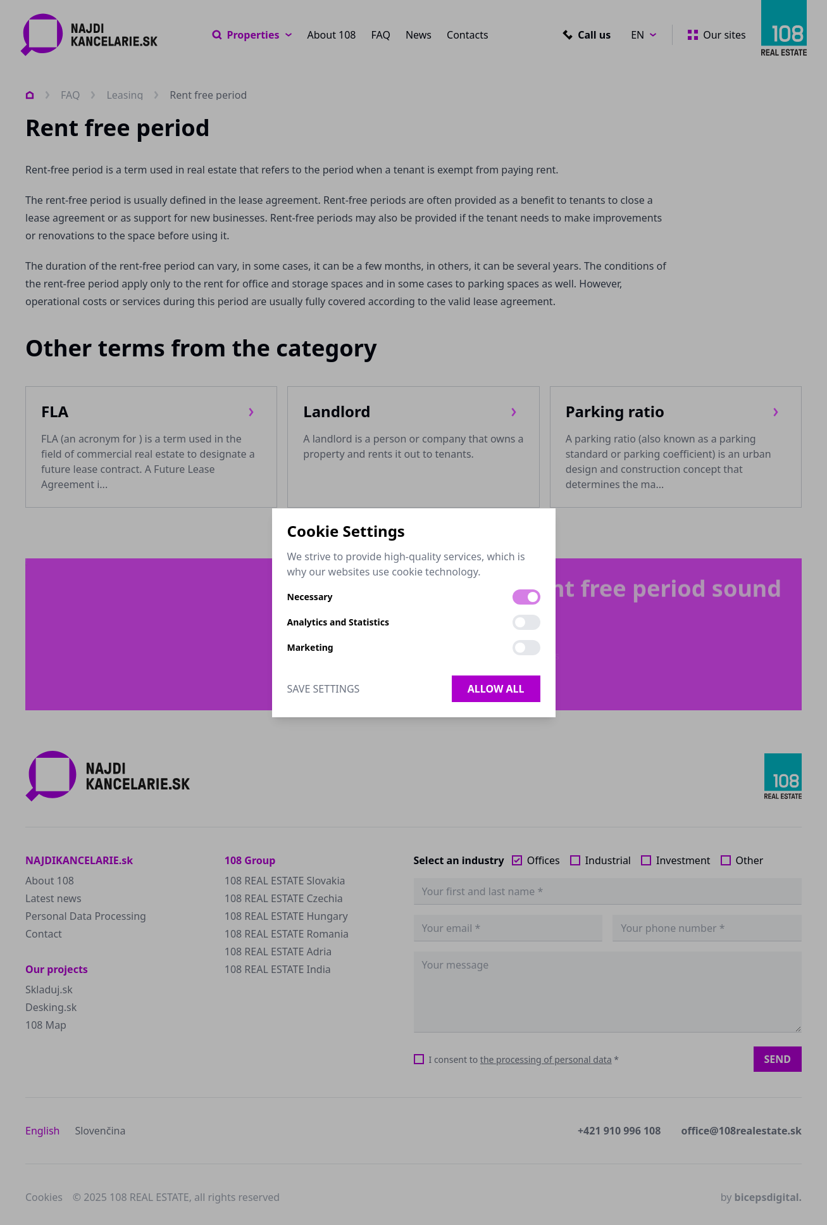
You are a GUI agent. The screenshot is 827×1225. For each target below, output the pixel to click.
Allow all (496, 689)
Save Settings (323, 689)
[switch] (526, 597)
